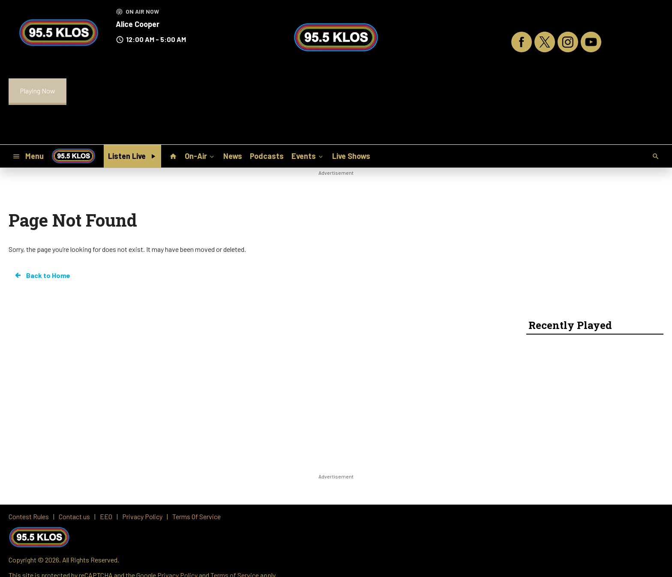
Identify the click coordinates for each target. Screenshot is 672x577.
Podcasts (267, 156)
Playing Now (37, 91)
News (232, 156)
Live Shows (351, 156)
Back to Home (42, 275)
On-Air (200, 156)
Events (307, 156)
